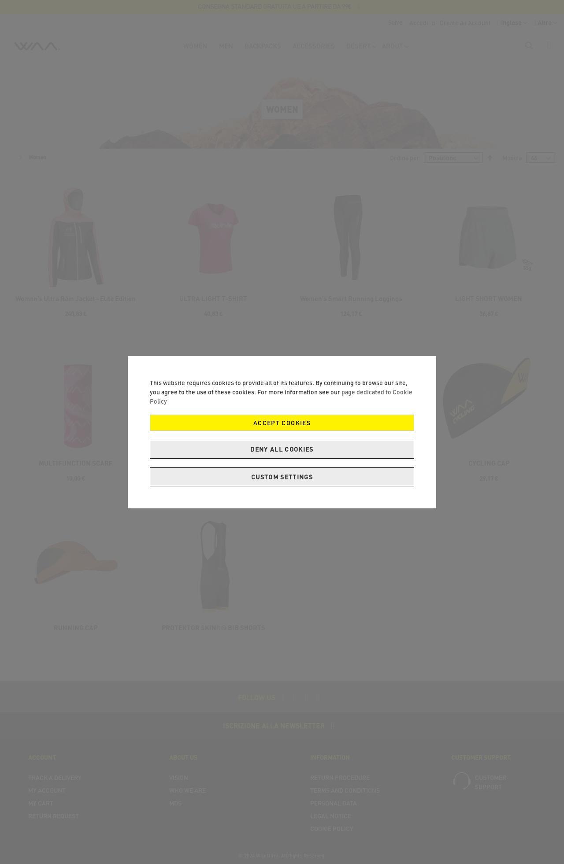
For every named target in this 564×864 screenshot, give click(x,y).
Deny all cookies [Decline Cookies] (282, 449)
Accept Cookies (282, 422)
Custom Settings (282, 477)
